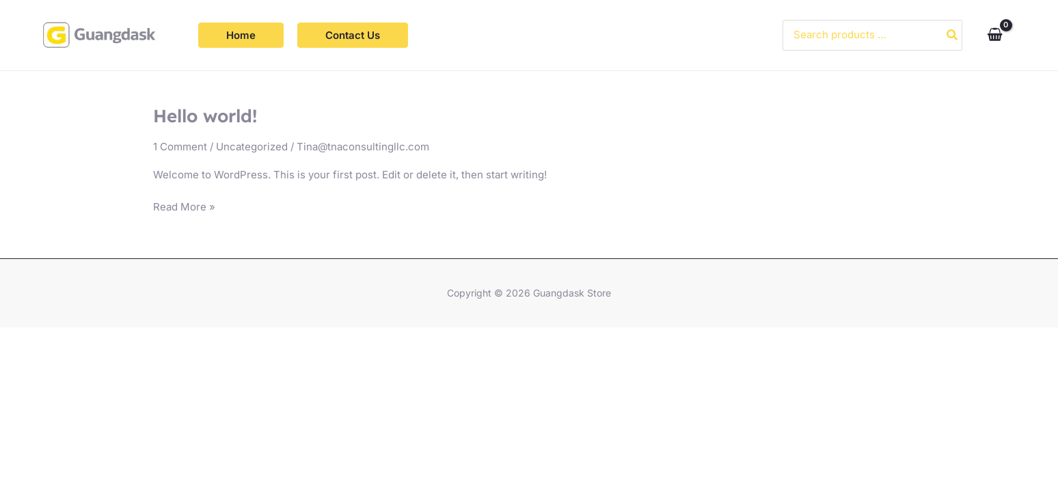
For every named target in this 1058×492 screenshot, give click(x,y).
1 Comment (180, 146)
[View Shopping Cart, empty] (994, 36)
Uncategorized (252, 146)
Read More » (184, 206)
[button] (241, 35)
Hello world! (205, 116)
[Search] (953, 35)
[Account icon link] (1028, 35)
